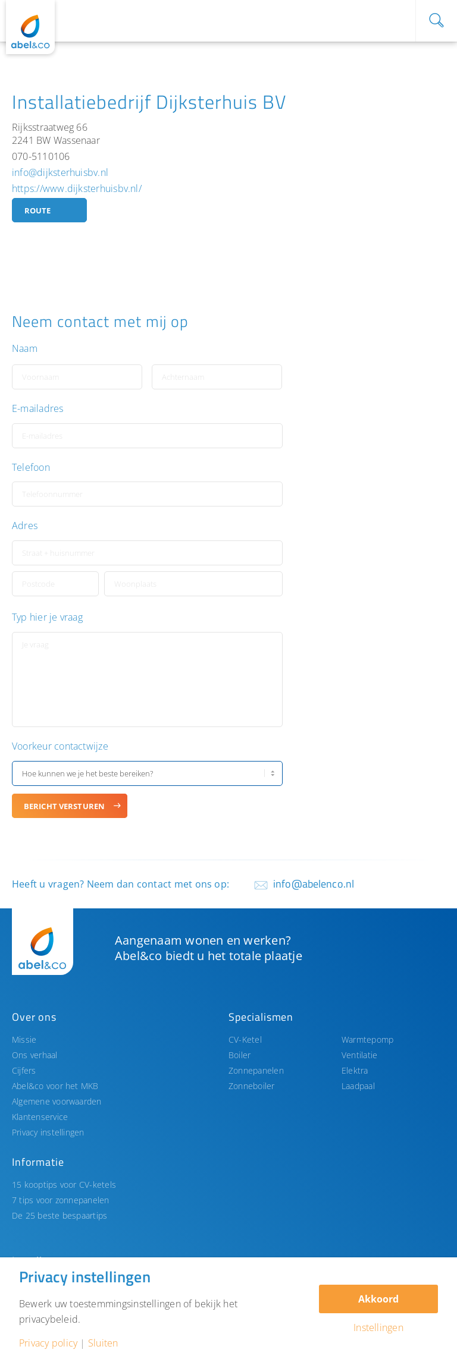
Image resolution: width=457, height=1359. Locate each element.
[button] (381, 454)
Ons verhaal (35, 1055)
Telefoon (31, 467)
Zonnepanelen (256, 1070)
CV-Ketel (245, 1039)
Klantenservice (40, 1116)
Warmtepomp (367, 1039)
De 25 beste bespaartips (59, 1215)
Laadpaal (358, 1085)
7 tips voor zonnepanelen (60, 1200)
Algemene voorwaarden (57, 1101)
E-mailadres (38, 408)
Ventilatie (359, 1055)
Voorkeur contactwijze (60, 746)
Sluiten (103, 1343)
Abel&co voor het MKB (55, 1085)
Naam (24, 348)
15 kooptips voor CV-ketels (64, 1184)
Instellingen (378, 1327)
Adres (24, 526)
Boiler (239, 1055)
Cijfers (24, 1070)
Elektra (355, 1070)
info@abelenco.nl (313, 884)
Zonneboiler (251, 1085)
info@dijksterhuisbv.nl (60, 172)
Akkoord (378, 1298)
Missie (24, 1039)
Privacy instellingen (48, 1132)
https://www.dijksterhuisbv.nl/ (77, 188)
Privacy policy (48, 1343)
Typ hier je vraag (47, 617)
